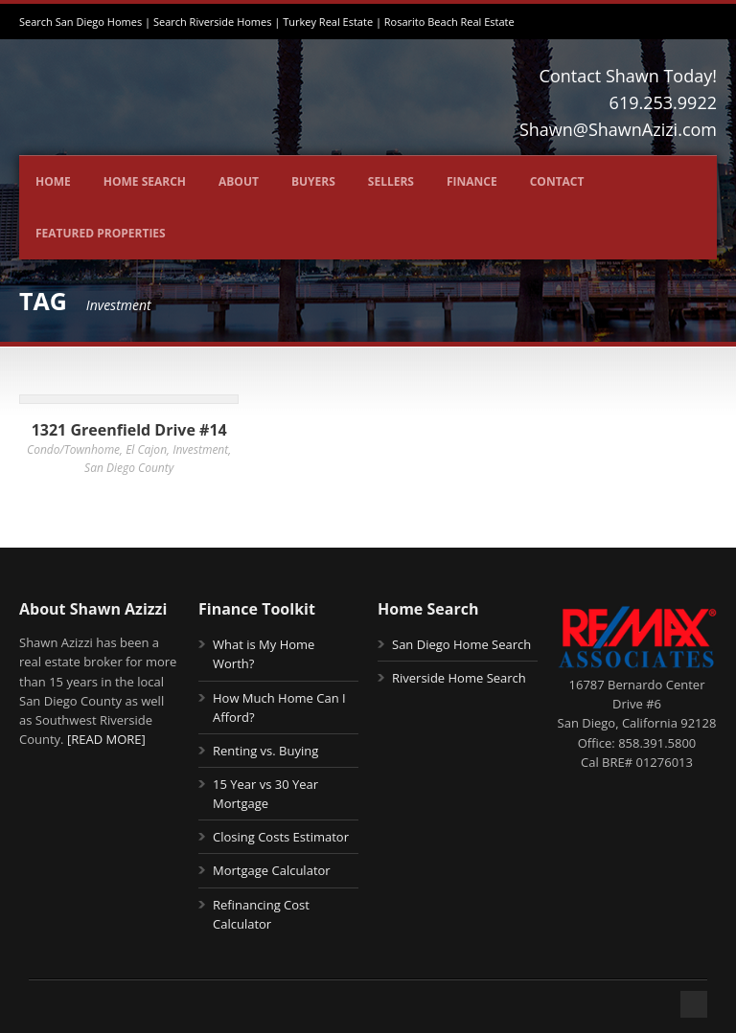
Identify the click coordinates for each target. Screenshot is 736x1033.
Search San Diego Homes (80, 21)
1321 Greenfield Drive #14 (129, 429)
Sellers (391, 181)
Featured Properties (100, 233)
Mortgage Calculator (272, 870)
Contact (557, 181)
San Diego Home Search (461, 644)
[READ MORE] (106, 739)
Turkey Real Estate (328, 21)
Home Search (145, 181)
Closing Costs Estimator (281, 836)
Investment (200, 449)
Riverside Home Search (459, 677)
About (238, 181)
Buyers (313, 181)
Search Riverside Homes (212, 21)
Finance (472, 181)
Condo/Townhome (73, 449)
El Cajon (146, 449)
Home (53, 181)
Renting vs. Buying (265, 750)
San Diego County (128, 468)
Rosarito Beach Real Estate (449, 21)
